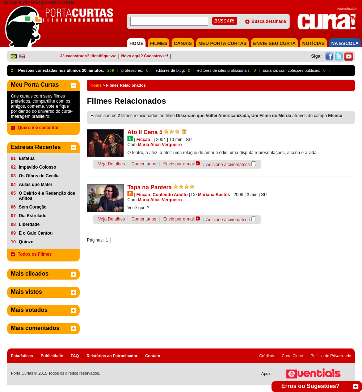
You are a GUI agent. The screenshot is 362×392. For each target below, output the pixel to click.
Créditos (266, 356)
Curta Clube (292, 356)
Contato (152, 356)
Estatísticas (22, 356)
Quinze (26, 241)
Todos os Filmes (35, 254)
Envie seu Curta (274, 43)
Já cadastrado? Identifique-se (88, 56)
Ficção (143, 139)
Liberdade (29, 224)
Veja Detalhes (111, 163)
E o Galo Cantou (35, 233)
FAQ (75, 356)
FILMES (158, 43)
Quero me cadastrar (38, 127)
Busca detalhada (269, 21)
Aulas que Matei (35, 184)
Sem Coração (33, 207)
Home (96, 85)
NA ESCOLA (345, 43)
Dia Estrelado (33, 215)
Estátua (26, 158)
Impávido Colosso (37, 167)
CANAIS (183, 43)
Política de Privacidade (331, 356)
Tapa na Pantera (149, 187)
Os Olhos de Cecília (39, 175)
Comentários (143, 163)
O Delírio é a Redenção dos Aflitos (47, 196)
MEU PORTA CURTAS (222, 43)
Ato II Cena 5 (145, 132)
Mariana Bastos (214, 194)
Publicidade (52, 356)
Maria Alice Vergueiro (160, 144)
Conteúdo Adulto (170, 194)
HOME (136, 43)
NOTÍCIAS (313, 43)
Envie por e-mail (179, 163)
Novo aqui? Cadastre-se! (144, 56)
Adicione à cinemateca (228, 164)
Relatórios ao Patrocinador (112, 356)
